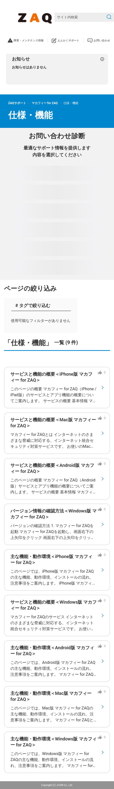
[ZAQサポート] (35, 17)
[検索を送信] (109, 17)
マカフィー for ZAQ (45, 103)
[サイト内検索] (84, 17)
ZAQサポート (17, 103)
